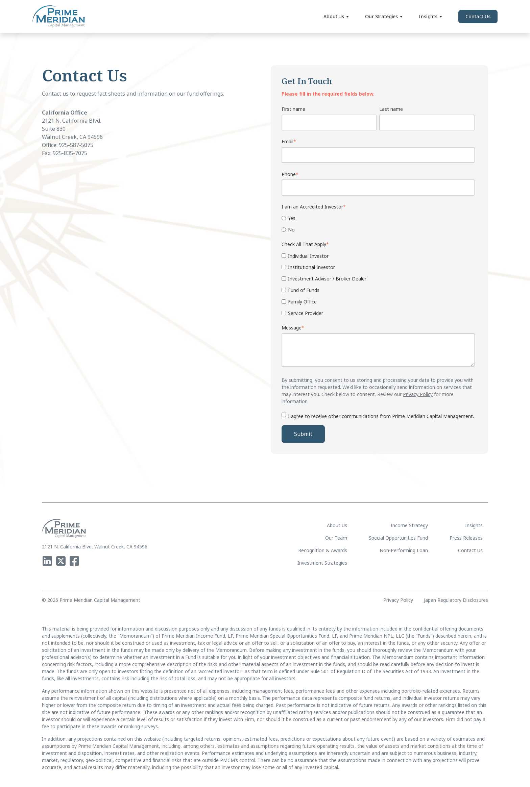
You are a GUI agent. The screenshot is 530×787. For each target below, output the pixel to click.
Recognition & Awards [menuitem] (322, 550)
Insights (430, 16)
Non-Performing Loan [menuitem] (404, 550)
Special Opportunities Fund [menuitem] (398, 538)
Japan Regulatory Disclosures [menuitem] (456, 600)
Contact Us (477, 16)
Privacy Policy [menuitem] (398, 600)
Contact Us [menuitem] (470, 550)
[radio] (378, 218)
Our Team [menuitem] (336, 538)
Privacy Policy (418, 394)
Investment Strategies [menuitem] (322, 563)
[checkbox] (378, 223)
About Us (336, 16)
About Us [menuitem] (337, 525)
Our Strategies (384, 16)
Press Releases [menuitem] (466, 538)
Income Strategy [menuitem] (409, 525)
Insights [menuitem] (474, 525)
